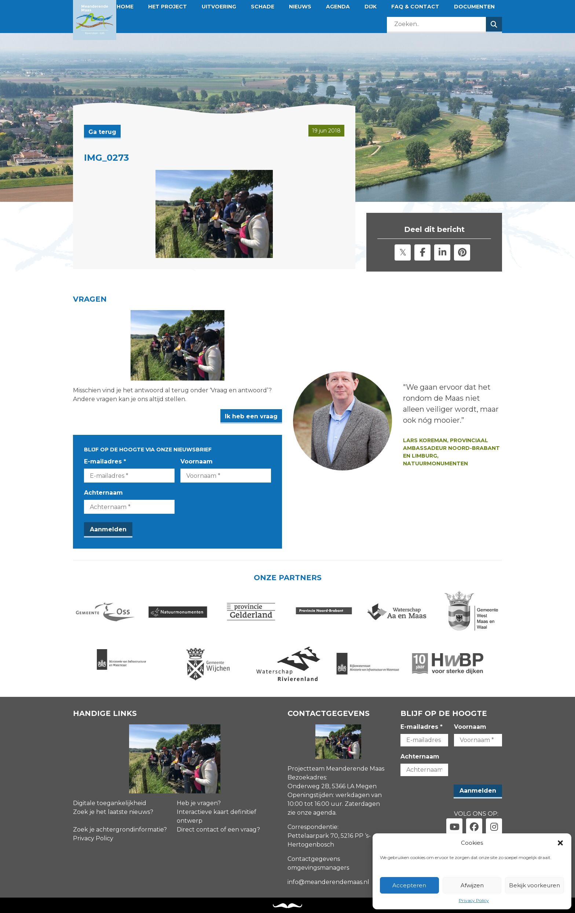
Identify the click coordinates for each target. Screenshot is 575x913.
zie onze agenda (312, 812)
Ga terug (102, 131)
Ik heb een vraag (251, 416)
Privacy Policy (474, 900)
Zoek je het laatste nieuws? (113, 811)
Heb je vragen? (199, 803)
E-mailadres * (105, 461)
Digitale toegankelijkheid (109, 803)
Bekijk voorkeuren (534, 885)
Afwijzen (472, 885)
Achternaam (103, 492)
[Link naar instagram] (494, 826)
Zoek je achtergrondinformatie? (120, 829)
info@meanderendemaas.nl (328, 882)
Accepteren (409, 885)
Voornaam (196, 461)
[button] (560, 843)
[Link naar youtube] (454, 826)
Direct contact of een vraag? (218, 829)
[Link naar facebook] (474, 826)
